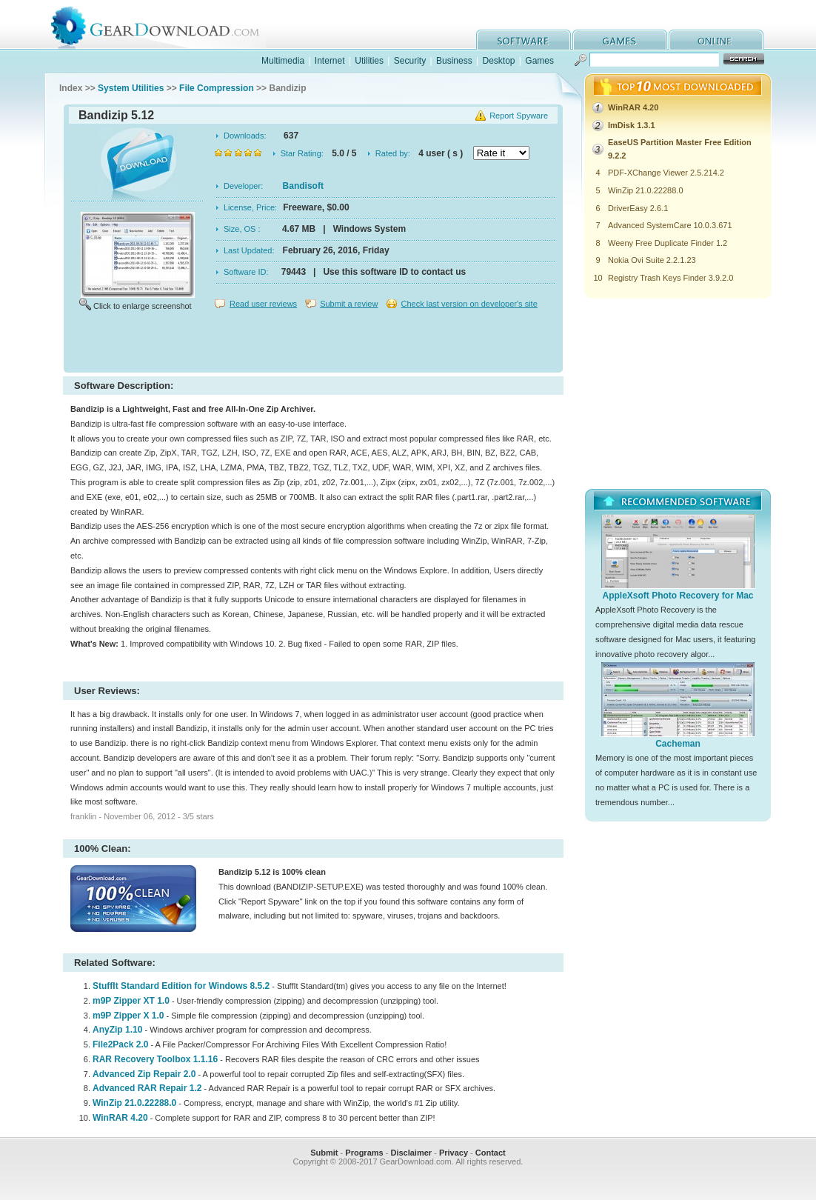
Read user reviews (263, 303)
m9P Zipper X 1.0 (128, 1015)
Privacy (453, 1152)
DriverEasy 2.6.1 (638, 208)
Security (410, 61)
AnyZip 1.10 (117, 1029)
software (523, 40)
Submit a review (349, 303)
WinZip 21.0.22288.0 (134, 1103)
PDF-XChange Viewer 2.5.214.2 (666, 172)
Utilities (369, 61)
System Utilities (131, 88)
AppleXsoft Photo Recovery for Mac (677, 595)
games (619, 40)
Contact (490, 1152)
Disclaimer (411, 1152)
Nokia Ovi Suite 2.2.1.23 (652, 260)
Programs (364, 1152)
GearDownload (166, 25)
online (716, 40)
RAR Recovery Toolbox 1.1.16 (155, 1059)
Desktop (498, 61)
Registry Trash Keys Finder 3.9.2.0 (670, 277)
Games (539, 61)
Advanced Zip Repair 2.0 (144, 1074)
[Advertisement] (313, 343)
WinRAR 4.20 (120, 1118)
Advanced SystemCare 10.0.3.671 (670, 225)
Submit (324, 1152)
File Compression (216, 88)
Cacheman (677, 744)
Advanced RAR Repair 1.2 (147, 1088)
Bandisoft (303, 186)
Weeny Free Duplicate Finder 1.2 (667, 243)
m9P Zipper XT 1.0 (131, 1001)
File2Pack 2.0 (120, 1044)
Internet (330, 61)
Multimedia (282, 61)
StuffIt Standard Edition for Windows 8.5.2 (181, 986)
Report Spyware (518, 115)
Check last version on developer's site (469, 303)
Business (454, 61)
